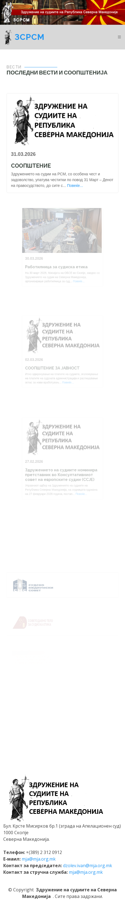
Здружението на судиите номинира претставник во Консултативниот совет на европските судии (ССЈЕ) (61, 472)
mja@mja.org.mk (39, 859)
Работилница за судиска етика (57, 265)
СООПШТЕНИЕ (31, 165)
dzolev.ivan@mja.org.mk (87, 865)
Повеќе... (75, 185)
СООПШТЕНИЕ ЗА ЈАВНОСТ (53, 366)
